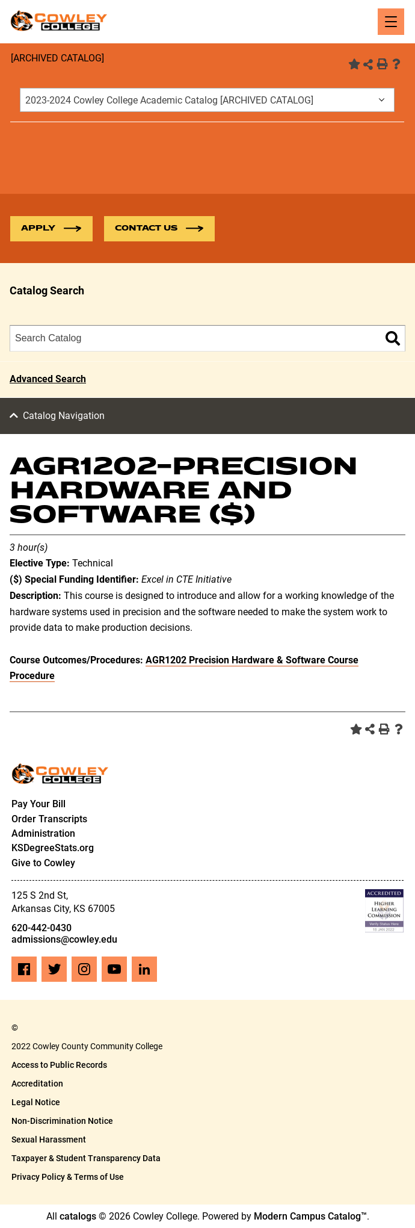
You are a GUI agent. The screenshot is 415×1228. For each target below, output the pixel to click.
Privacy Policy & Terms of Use (67, 1177)
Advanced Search (48, 379)
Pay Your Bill (38, 804)
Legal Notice (35, 1102)
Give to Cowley (43, 863)
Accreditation (37, 1083)
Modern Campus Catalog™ (310, 1216)
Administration (43, 833)
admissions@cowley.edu (64, 939)
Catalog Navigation (64, 415)
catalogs (78, 1216)
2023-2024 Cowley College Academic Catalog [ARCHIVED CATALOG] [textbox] (169, 100)
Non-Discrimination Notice (62, 1121)
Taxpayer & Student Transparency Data (86, 1158)
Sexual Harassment (48, 1139)
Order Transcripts (49, 819)
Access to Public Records (59, 1065)
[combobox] (207, 100)
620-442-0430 (41, 928)
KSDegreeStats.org (52, 848)
